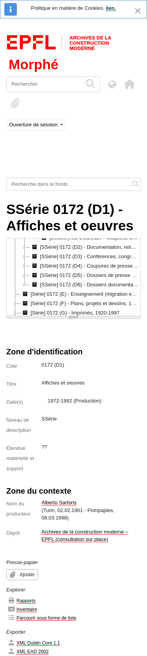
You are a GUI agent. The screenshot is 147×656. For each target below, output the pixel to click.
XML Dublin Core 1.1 (34, 643)
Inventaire (22, 609)
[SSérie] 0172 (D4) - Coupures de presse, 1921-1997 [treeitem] (85, 266)
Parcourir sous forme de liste (42, 618)
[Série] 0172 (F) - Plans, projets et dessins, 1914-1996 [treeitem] (80, 303)
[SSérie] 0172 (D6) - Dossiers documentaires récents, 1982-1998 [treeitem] (85, 284)
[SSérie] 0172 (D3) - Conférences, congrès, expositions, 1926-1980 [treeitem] (85, 256)
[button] (129, 84)
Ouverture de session (34, 125)
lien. (111, 8)
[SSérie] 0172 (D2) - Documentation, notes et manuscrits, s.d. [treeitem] (85, 247)
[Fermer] (138, 10)
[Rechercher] (44, 84)
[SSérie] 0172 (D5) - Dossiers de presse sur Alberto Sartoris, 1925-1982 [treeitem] (85, 275)
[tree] (73, 278)
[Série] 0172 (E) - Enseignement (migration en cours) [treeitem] (80, 294)
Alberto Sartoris (59, 502)
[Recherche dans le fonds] (69, 184)
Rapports (22, 601)
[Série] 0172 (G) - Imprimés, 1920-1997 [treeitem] (70, 313)
